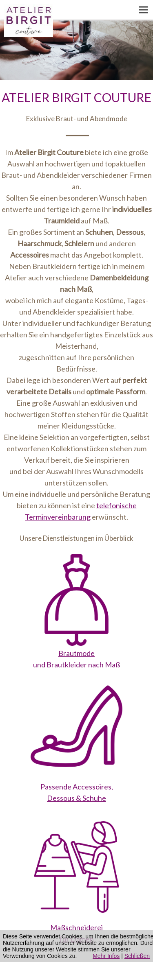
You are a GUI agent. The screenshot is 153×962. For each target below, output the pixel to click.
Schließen (137, 956)
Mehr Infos (106, 956)
